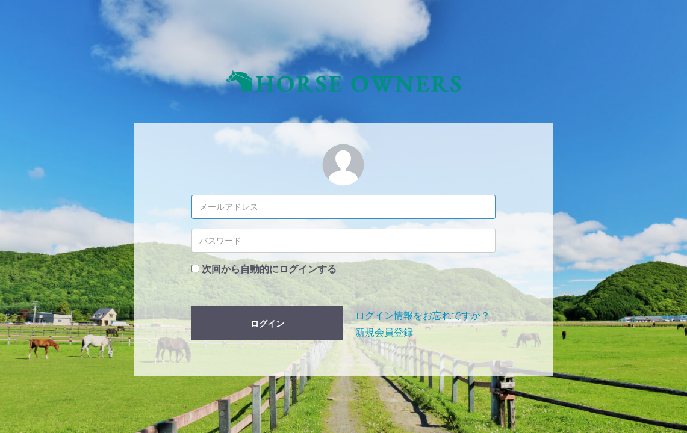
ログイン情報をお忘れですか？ (422, 315)
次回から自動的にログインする (269, 269)
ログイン (267, 323)
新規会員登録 (384, 332)
